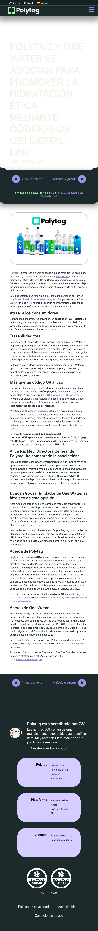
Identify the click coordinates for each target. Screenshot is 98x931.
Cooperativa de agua (43, 299)
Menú (91, 10)
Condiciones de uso (49, 915)
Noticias (33, 192)
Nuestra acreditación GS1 (49, 748)
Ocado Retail (21, 299)
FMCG (61, 192)
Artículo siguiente (65, 179)
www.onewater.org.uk (29, 659)
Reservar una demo (61, 839)
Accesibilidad (68, 907)
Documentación (59, 809)
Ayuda (54, 804)
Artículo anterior (32, 179)
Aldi (60, 299)
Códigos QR (45, 410)
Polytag (23, 11)
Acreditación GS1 (60, 769)
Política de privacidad (33, 907)
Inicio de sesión (59, 800)
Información (21, 192)
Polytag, (14, 272)
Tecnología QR (48, 192)
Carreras (55, 773)
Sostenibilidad (49, 196)
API (52, 813)
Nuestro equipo (59, 765)
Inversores (56, 778)
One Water (62, 276)
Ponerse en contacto (62, 835)
